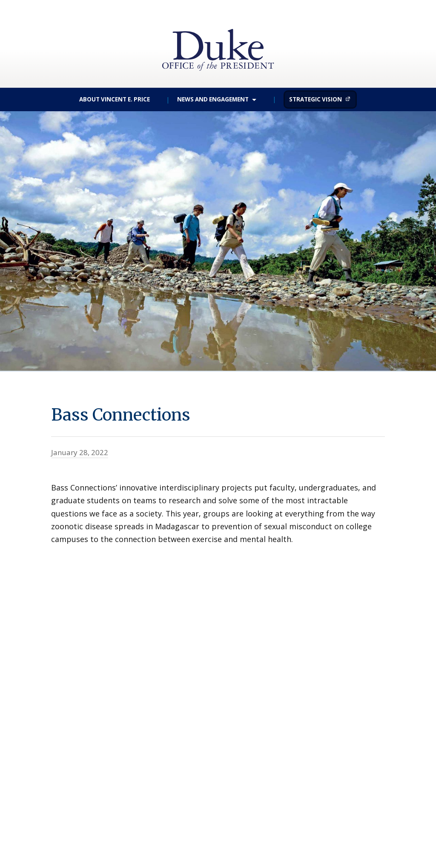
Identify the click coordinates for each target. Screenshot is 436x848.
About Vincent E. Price (114, 99)
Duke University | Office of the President (218, 38)
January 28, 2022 (79, 452)
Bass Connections (150, 412)
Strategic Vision (315, 99)
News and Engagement (213, 99)
